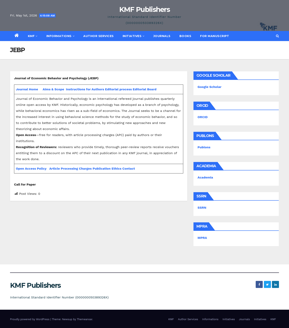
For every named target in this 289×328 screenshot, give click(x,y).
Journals (162, 36)
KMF (33, 36)
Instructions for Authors (85, 89)
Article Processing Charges (71, 168)
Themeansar (84, 319)
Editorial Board (144, 89)
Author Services (98, 36)
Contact (128, 168)
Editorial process (118, 89)
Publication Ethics (107, 168)
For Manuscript (214, 36)
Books (185, 36)
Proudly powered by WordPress (30, 319)
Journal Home (27, 89)
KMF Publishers (144, 9)
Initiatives (133, 36)
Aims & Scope (53, 89)
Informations (60, 36)
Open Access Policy (31, 168)
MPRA (202, 238)
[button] (277, 36)
